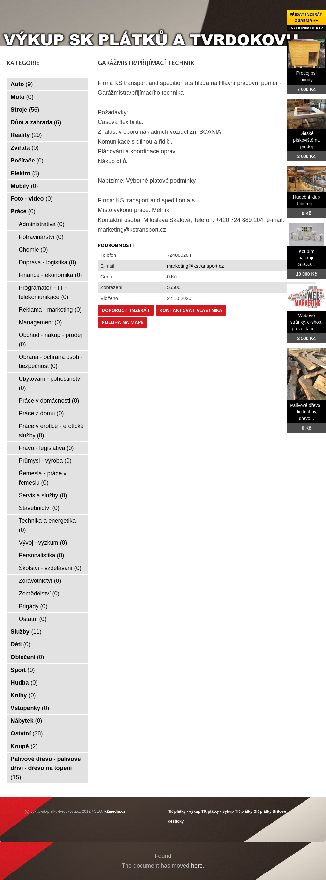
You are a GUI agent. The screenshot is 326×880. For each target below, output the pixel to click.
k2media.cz (114, 811)
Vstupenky (30, 708)
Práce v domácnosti (49, 400)
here (197, 865)
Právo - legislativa (46, 448)
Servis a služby (43, 495)
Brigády (33, 606)
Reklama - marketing (50, 309)
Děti (21, 644)
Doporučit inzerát (126, 310)
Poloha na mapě (122, 322)
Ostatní (33, 619)
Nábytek (26, 721)
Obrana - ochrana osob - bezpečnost (51, 361)
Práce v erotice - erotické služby (51, 431)
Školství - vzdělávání (50, 568)
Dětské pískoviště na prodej (306, 140)
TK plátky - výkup (184, 811)
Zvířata (25, 148)
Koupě (24, 746)
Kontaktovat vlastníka (190, 310)
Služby (26, 631)
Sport (23, 670)
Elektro (25, 173)
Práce (23, 211)
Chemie (33, 249)
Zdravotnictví (40, 581)
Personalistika (41, 555)
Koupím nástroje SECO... (306, 258)
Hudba (24, 682)
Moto (22, 97)
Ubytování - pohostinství (50, 383)
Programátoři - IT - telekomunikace (43, 292)
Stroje (25, 109)
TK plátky (244, 811)
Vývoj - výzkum (43, 542)
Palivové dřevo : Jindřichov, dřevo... (306, 412)
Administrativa (42, 224)
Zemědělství (39, 593)
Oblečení (27, 657)
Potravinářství (41, 237)
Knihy (23, 695)
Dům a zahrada (36, 122)
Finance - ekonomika (50, 275)
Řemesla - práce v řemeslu (43, 478)
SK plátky (263, 811)
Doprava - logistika (47, 262)
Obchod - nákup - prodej (50, 339)
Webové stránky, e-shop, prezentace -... (306, 322)
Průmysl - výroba (45, 460)
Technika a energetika (47, 525)
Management (40, 322)
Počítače (27, 160)
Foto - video (32, 198)
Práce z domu (41, 413)
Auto (22, 84)
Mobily (24, 186)
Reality (26, 135)
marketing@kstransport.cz (195, 266)
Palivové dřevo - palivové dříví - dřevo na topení (46, 768)
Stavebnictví (39, 508)
